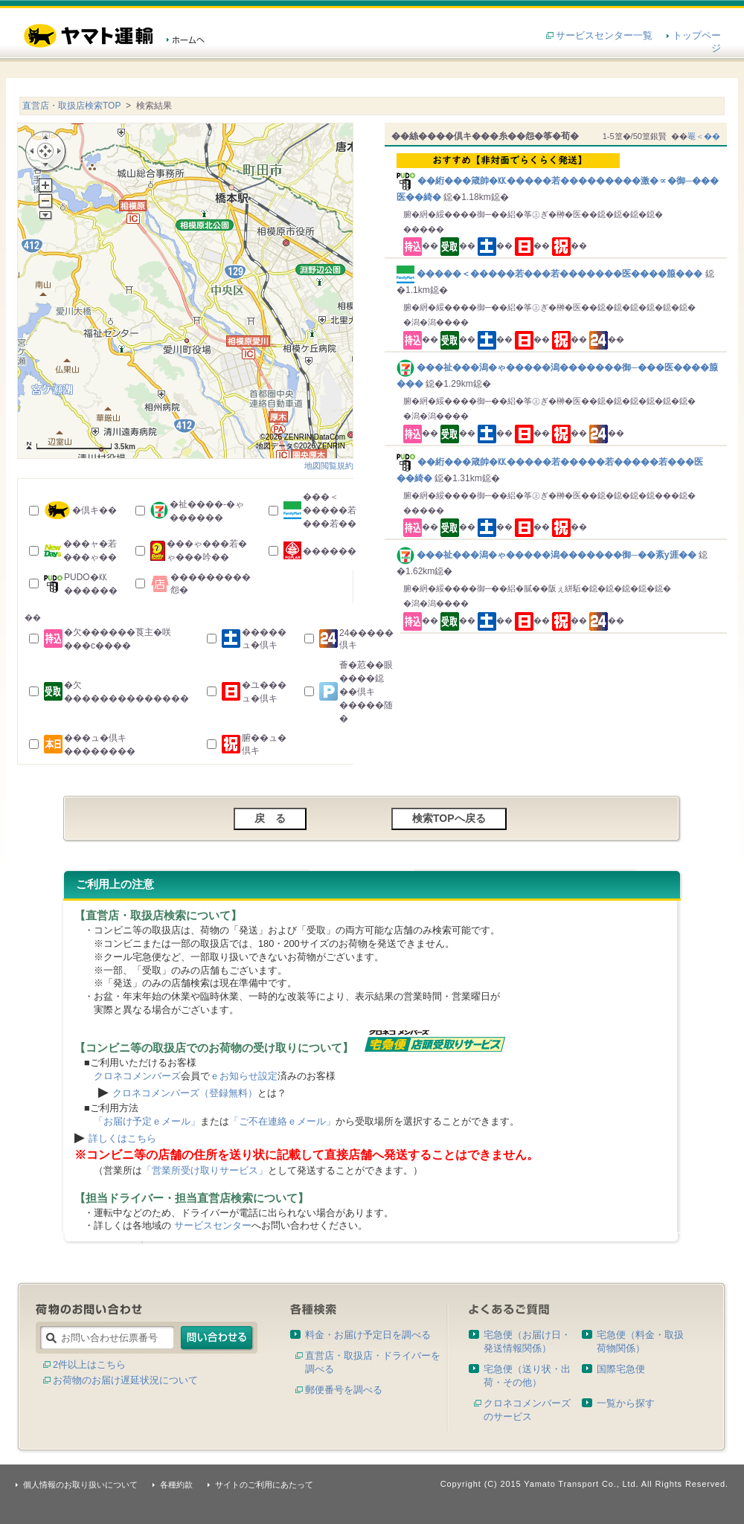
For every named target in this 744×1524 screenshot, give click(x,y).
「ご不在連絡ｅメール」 (282, 1121)
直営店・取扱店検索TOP (71, 105)
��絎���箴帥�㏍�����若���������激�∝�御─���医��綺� (558, 177)
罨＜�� (703, 136)
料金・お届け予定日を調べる (368, 1334)
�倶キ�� (94, 510)
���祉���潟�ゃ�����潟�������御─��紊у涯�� (548, 555)
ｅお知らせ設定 (244, 1075)
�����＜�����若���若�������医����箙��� (551, 274)
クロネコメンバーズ (137, 1075)
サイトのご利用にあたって (264, 1484)
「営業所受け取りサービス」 (205, 1170)
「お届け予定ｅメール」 (147, 1121)
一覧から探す (626, 1403)
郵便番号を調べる (343, 1389)
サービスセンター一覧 (604, 35)
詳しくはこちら (122, 1138)
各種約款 (176, 1484)
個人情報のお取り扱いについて (80, 1484)
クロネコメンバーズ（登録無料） (184, 1093)
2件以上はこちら (89, 1364)
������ (329, 551)
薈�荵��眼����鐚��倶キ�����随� (366, 692)
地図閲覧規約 (328, 465)
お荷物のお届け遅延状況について (125, 1380)
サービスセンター (212, 1225)
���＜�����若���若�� (329, 510)
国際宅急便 (621, 1369)
